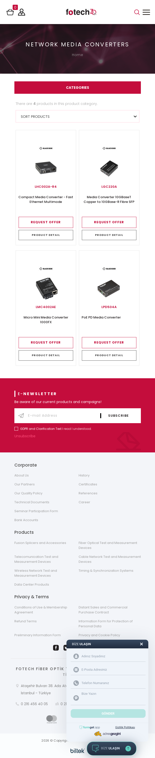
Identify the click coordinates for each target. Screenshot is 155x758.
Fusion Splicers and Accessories (40, 542)
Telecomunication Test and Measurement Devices (36, 559)
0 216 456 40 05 (34, 703)
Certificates (88, 484)
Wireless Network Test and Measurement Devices (35, 573)
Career (84, 502)
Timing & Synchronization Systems (106, 570)
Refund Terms (25, 621)
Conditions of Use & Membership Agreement (40, 610)
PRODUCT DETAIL (46, 235)
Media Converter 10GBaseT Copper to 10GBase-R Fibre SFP (109, 199)
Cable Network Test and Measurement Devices (110, 559)
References (88, 493)
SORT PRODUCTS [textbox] (35, 116)
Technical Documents (31, 502)
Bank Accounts (26, 520)
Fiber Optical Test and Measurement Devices (108, 545)
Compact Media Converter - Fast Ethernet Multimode (45, 199)
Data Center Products (31, 584)
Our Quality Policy (28, 493)
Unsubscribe (26, 436)
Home (77, 54)
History (84, 475)
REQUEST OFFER (46, 222)
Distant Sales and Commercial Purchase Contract (103, 610)
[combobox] (78, 116)
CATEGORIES (77, 87)
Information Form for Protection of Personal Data (106, 624)
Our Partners (24, 484)
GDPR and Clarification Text (41, 429)
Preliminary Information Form (37, 635)
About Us (21, 475)
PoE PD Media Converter (101, 317)
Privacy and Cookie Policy (99, 635)
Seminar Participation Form (36, 511)
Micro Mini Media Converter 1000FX (46, 319)
